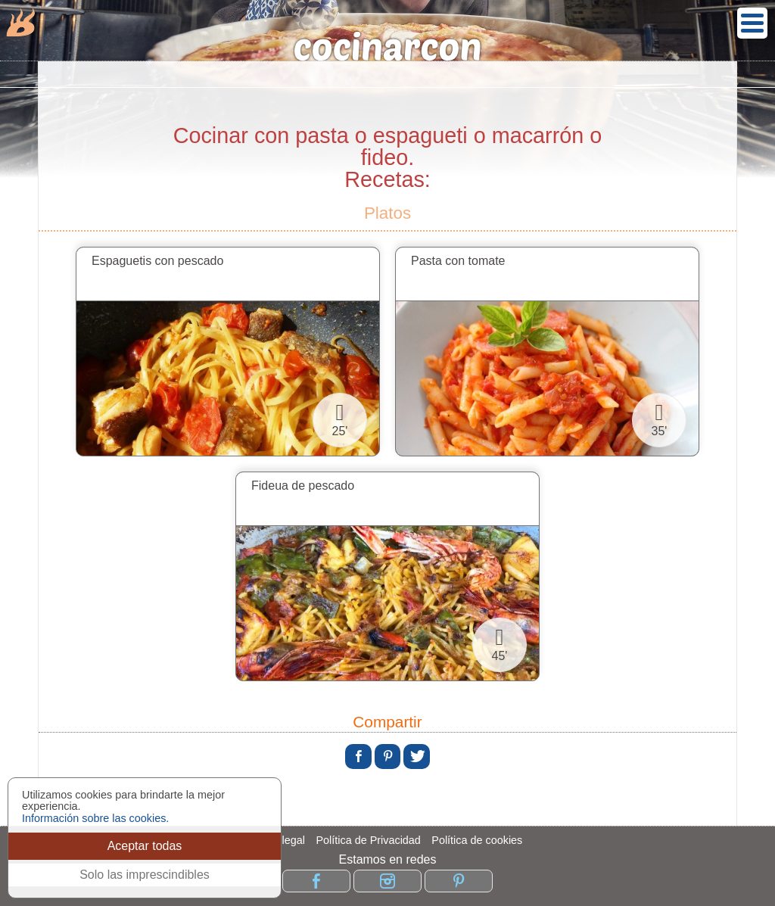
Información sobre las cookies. (95, 818)
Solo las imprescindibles (144, 874)
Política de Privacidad (368, 840)
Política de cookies (476, 840)
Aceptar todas (144, 845)
